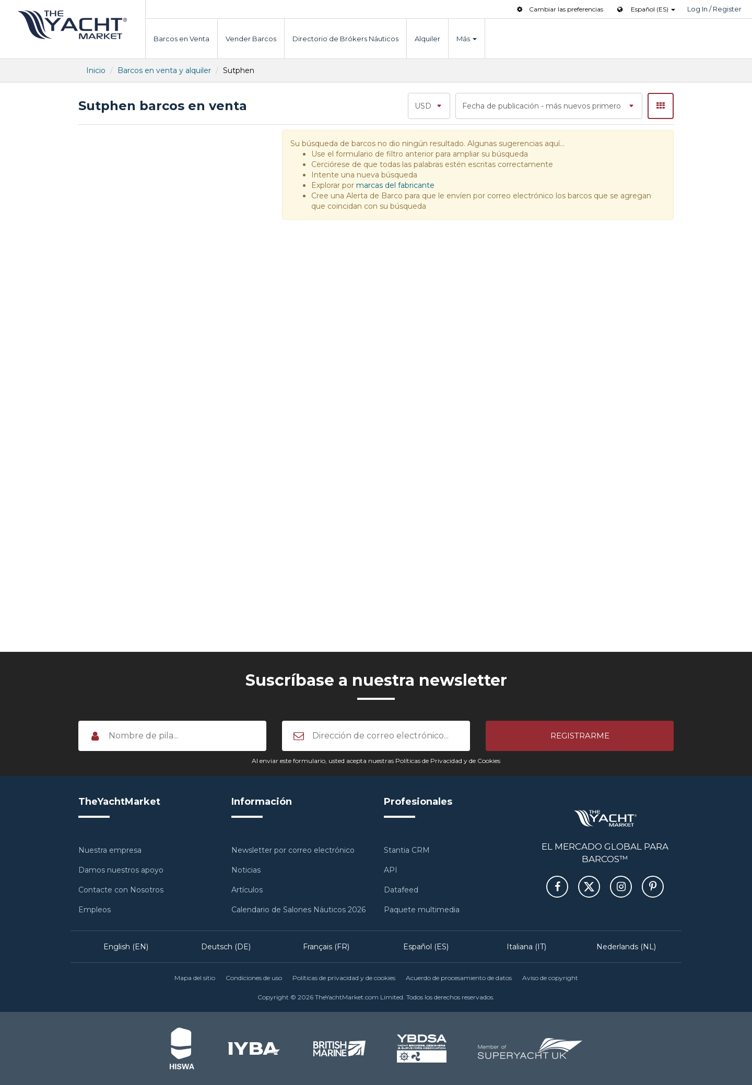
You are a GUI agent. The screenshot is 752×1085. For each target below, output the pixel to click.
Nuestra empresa (110, 850)
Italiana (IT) (526, 946)
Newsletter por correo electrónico (293, 850)
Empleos (94, 909)
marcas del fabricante (395, 185)
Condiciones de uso (254, 978)
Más (466, 38)
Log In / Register (714, 9)
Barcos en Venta (181, 38)
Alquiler (427, 38)
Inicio (95, 70)
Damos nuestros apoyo (120, 870)
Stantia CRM (407, 850)
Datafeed (401, 890)
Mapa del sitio (194, 978)
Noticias (246, 870)
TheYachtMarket (72, 24)
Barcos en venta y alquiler (164, 70)
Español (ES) (426, 946)
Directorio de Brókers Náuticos (345, 38)
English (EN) (125, 946)
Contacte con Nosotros (120, 890)
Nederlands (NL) (626, 946)
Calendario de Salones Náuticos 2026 (298, 909)
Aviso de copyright (550, 978)
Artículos (247, 890)
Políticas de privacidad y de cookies (343, 978)
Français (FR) (326, 946)
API (390, 870)
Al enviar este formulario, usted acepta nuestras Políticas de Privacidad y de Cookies (376, 761)
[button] (580, 736)
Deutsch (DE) (226, 946)
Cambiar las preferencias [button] (559, 9)
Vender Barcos (251, 38)
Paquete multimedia (422, 909)
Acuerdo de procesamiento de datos (459, 978)
